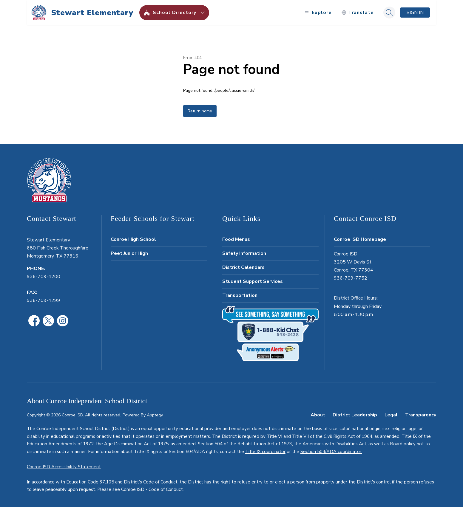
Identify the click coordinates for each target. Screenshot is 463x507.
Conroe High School (133, 239)
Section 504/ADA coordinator (330, 452)
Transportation (239, 295)
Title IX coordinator (265, 452)
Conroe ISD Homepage (360, 239)
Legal (391, 415)
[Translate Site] (357, 12)
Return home (200, 111)
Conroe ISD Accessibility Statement (64, 467)
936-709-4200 (43, 276)
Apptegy (155, 415)
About (318, 415)
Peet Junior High (129, 253)
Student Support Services (252, 281)
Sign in (415, 12)
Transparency (420, 415)
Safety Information (244, 253)
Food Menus (236, 239)
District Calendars (243, 267)
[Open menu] (317, 12)
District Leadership (355, 415)
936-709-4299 (43, 300)
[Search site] (389, 12)
